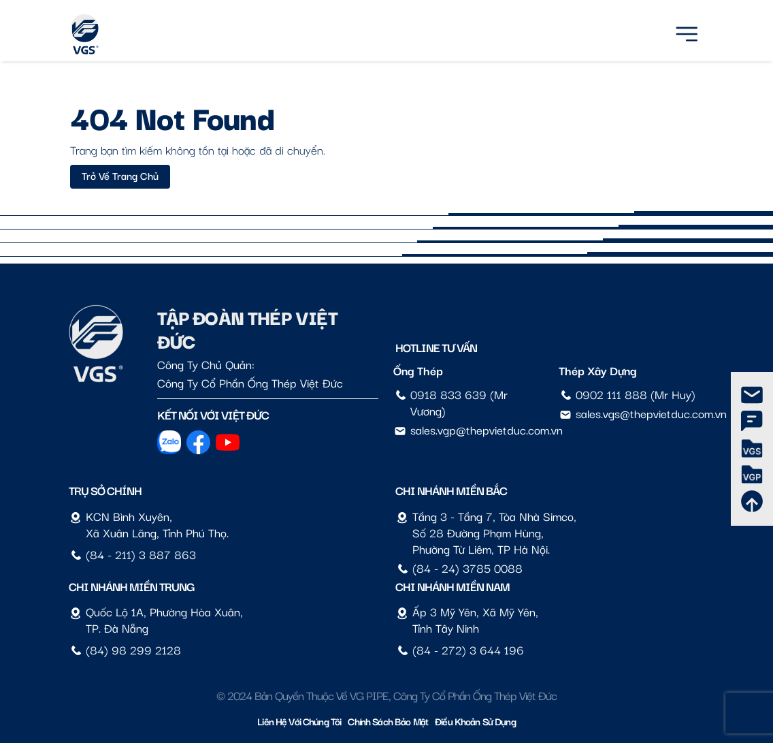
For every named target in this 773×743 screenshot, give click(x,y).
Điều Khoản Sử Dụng (475, 721)
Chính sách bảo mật (388, 721)
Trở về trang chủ (120, 175)
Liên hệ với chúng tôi (299, 721)
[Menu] (686, 31)
